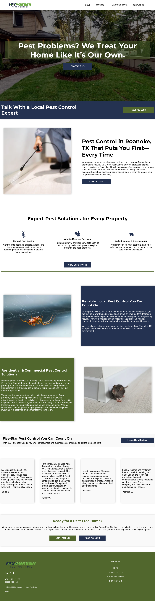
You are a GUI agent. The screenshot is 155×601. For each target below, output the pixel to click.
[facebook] (10, 573)
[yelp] (13, 573)
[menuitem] (88, 5)
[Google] (6, 573)
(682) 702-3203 (12, 579)
